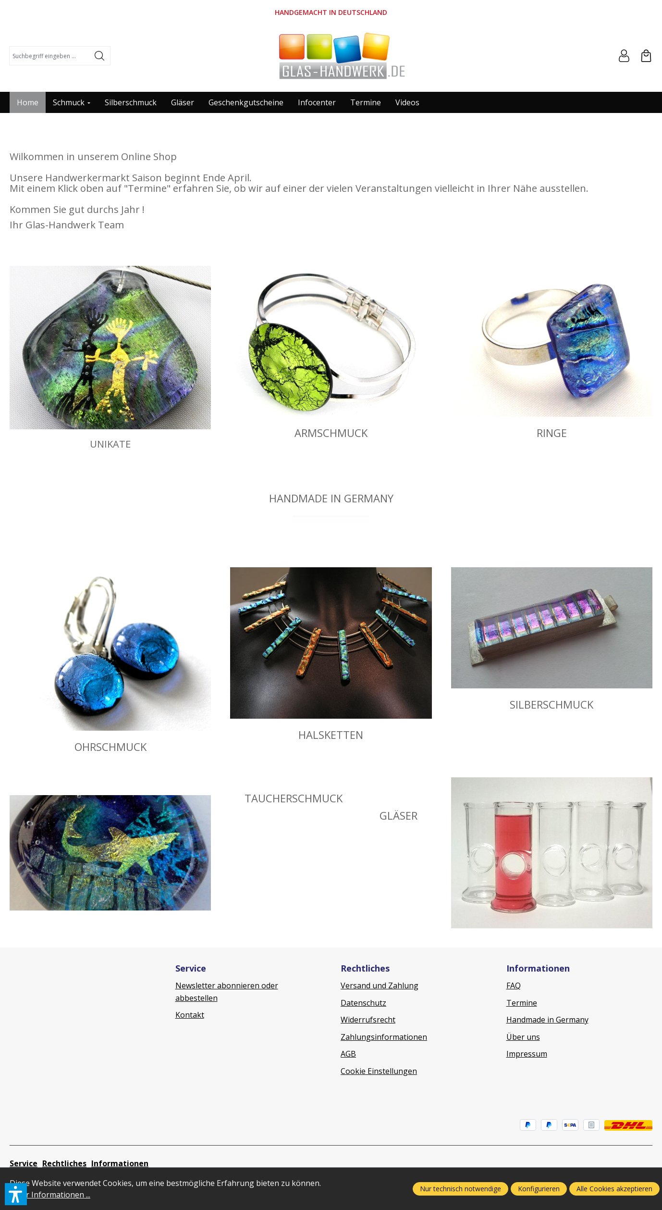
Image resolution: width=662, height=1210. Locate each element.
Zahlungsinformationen (384, 1037)
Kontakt (189, 1015)
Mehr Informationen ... (50, 1194)
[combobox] (49, 55)
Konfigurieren (539, 1188)
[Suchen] (99, 55)
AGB (348, 1053)
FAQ (513, 985)
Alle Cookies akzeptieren (614, 1188)
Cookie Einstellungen (379, 1071)
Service (23, 1163)
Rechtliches (64, 1163)
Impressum (526, 1053)
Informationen (119, 1163)
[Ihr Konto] (624, 56)
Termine (521, 1003)
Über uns (523, 1037)
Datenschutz (363, 1003)
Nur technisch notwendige (460, 1188)
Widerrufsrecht (368, 1019)
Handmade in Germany (547, 1019)
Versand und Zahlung (379, 985)
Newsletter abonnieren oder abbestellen (226, 991)
